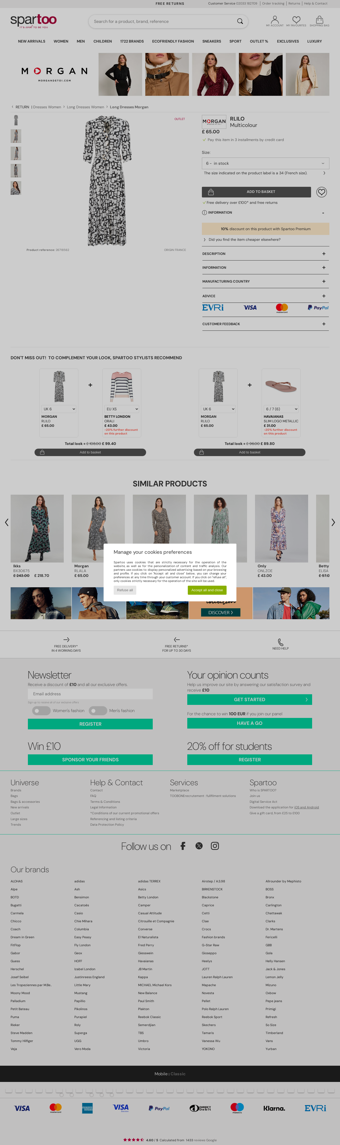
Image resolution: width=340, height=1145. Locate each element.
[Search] (240, 21)
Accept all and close (207, 590)
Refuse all (125, 590)
